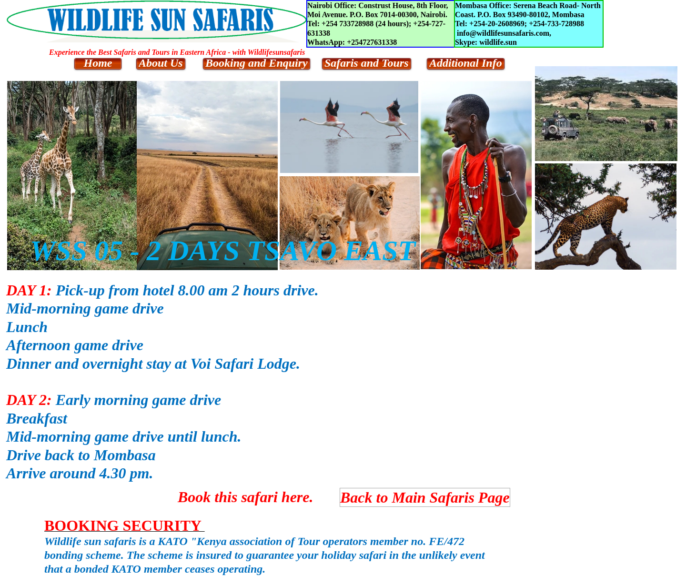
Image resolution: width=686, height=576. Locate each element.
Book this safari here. (245, 496)
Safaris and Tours (366, 63)
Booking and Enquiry (256, 63)
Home (98, 63)
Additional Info (465, 63)
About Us (161, 63)
